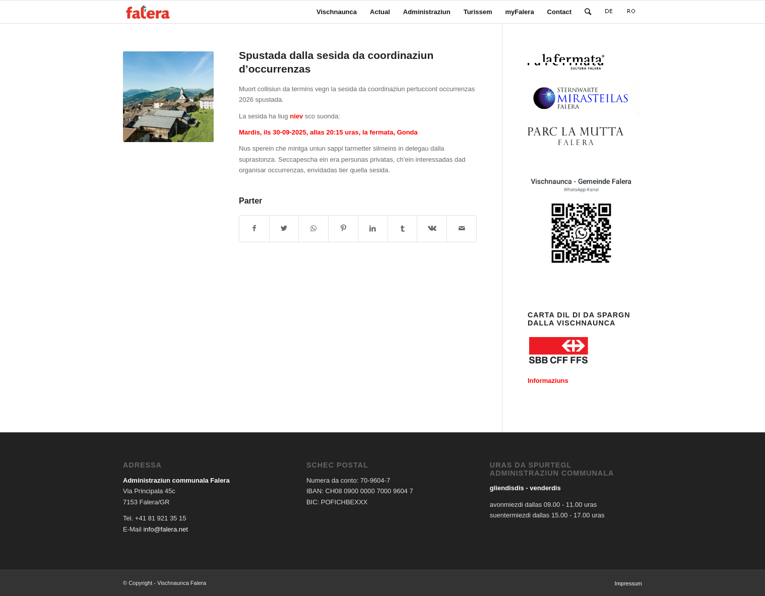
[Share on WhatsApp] (313, 228)
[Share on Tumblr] (402, 228)
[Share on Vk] (432, 228)
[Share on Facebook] (254, 228)
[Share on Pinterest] (343, 228)
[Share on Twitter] (284, 228)
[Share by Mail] (461, 228)
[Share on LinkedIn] (373, 228)
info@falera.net (165, 529)
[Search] (588, 12)
